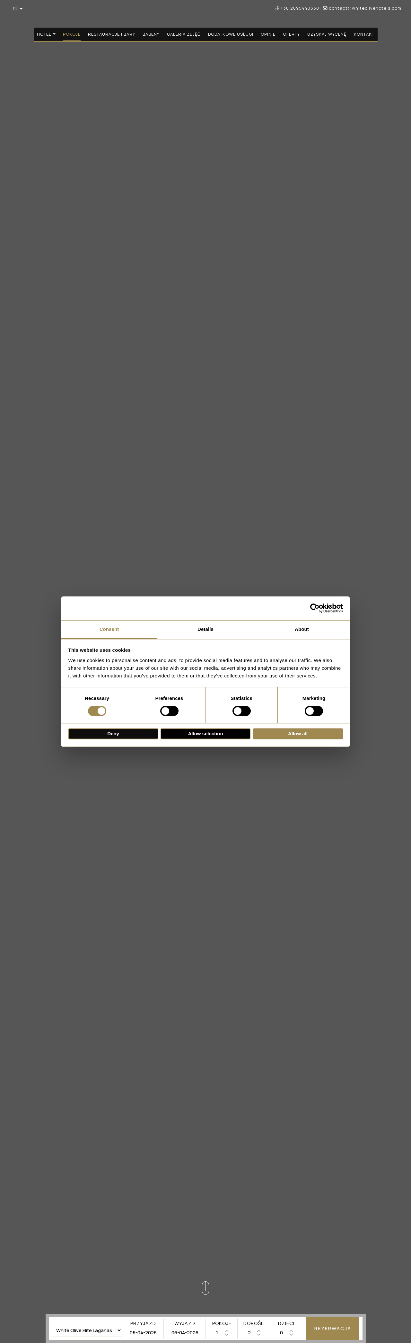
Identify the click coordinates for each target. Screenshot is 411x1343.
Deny (113, 734)
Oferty (291, 34)
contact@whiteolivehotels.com (362, 8)
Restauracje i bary (111, 34)
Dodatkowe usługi (230, 34)
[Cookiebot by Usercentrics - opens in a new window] (315, 608)
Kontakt (364, 34)
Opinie (268, 34)
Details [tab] (205, 629)
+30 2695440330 (300, 8)
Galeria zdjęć (184, 34)
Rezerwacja (332, 1328)
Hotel (46, 34)
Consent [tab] (109, 629)
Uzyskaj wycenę (326, 34)
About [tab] (302, 629)
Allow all (298, 734)
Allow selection (205, 734)
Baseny (151, 34)
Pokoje (72, 34)
